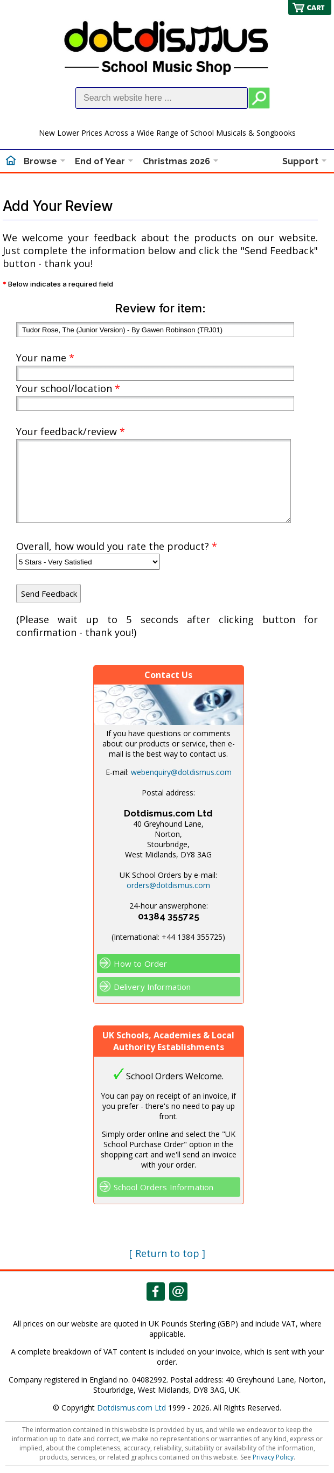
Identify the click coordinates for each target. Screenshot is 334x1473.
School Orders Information (164, 1187)
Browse (40, 161)
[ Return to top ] (167, 1253)
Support (300, 161)
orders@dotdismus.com (168, 885)
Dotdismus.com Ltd (131, 1407)
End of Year (100, 161)
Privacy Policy (273, 1457)
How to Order (141, 963)
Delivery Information (152, 986)
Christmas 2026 (176, 161)
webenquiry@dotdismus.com (181, 772)
